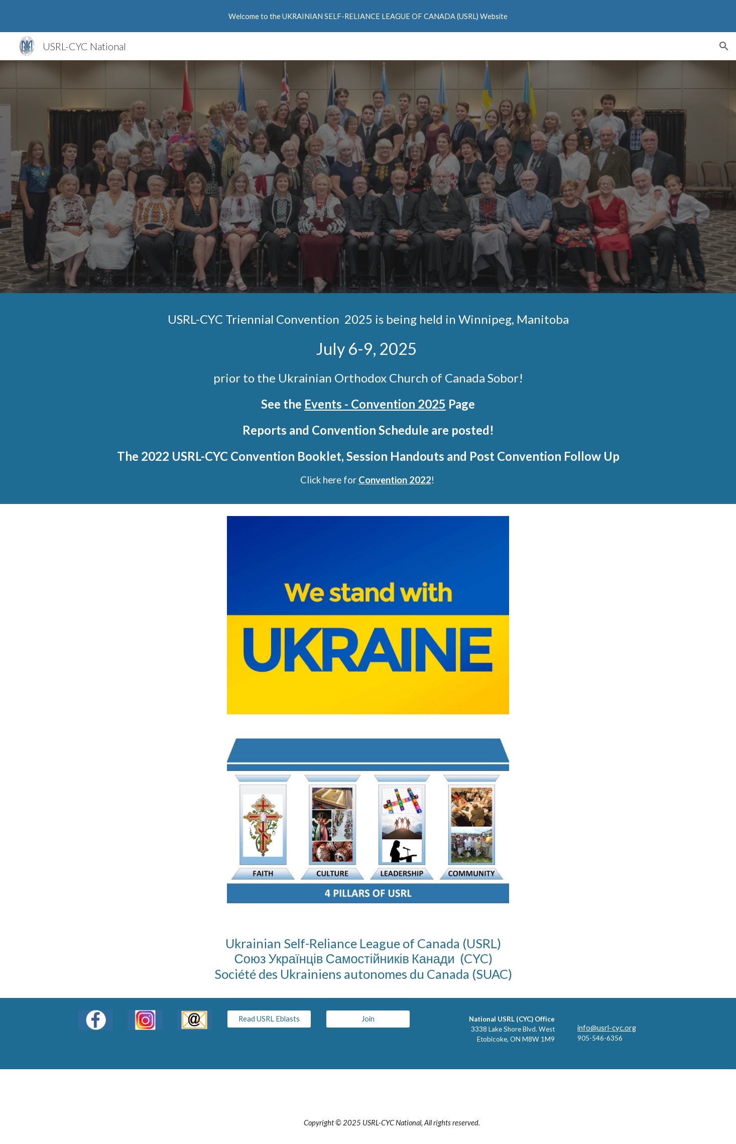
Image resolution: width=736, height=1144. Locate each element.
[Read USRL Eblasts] (269, 1019)
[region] (368, 16)
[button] (724, 46)
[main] (368, 398)
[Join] (368, 1019)
